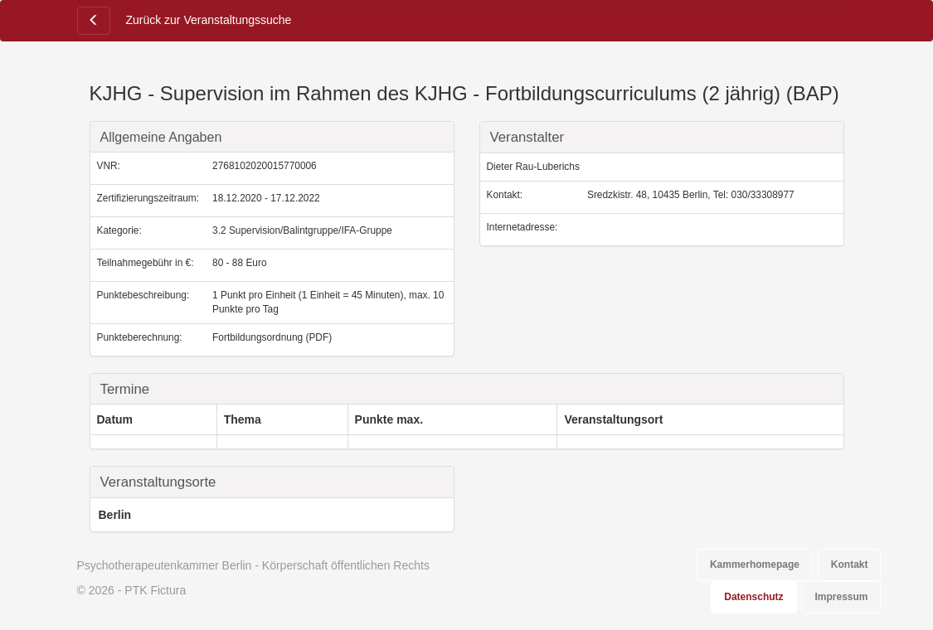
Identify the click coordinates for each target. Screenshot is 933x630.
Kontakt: (505, 195)
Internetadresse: (522, 227)
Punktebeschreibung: (143, 295)
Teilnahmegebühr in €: (145, 263)
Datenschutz (753, 597)
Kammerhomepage (754, 564)
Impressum (840, 597)
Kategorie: (119, 230)
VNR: (108, 166)
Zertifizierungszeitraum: (148, 198)
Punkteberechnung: (139, 337)
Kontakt (849, 564)
